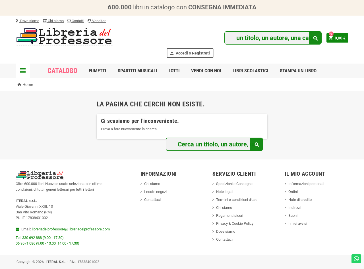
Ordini (293, 192)
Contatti (75, 21)
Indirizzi (294, 207)
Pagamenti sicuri (229, 215)
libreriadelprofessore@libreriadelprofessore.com (71, 229)
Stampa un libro (298, 70)
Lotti (174, 70)
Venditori (97, 21)
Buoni (292, 215)
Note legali (224, 192)
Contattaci (152, 199)
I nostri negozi (155, 192)
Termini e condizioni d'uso (236, 199)
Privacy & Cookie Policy (234, 223)
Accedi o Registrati (189, 53)
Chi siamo (53, 21)
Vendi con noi (206, 70)
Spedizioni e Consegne (234, 184)
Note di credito (300, 199)
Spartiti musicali (137, 70)
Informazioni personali (306, 184)
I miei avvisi (297, 223)
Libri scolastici (250, 70)
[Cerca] (273, 38)
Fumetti (97, 70)
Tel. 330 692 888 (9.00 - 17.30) (40, 238)
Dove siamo (27, 21)
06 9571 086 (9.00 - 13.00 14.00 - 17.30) (47, 243)
